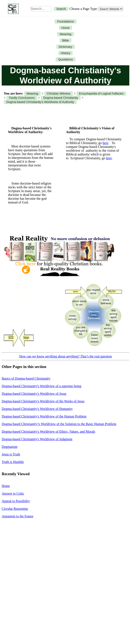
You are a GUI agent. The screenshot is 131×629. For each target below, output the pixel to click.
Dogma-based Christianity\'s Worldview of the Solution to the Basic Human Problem (59, 424)
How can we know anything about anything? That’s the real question (65, 356)
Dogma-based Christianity (60, 97)
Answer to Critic (13, 493)
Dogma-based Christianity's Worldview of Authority (40, 102)
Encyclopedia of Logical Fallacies (101, 93)
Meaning (65, 34)
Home (65, 27)
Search (61, 9)
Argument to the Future (17, 516)
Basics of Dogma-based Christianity (26, 378)
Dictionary (65, 46)
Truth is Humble (13, 462)
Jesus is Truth (11, 454)
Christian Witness (58, 93)
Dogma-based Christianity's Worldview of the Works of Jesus (43, 401)
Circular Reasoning (15, 508)
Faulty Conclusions (22, 97)
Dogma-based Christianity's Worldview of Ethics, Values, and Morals (48, 431)
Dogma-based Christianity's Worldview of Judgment (37, 439)
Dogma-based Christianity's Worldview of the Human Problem (44, 416)
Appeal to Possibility (16, 501)
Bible (65, 40)
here (105, 143)
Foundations (65, 21)
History (65, 53)
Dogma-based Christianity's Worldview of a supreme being (41, 386)
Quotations (65, 59)
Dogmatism (9, 446)
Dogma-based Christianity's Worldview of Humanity (37, 409)
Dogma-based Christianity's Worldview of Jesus (34, 393)
